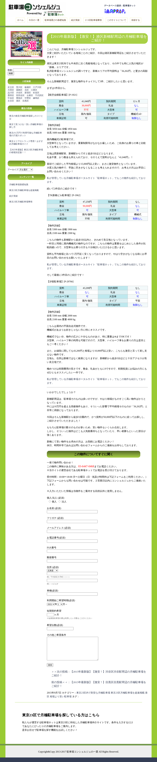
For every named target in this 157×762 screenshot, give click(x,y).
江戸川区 (37, 87)
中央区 (11, 98)
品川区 (11, 93)
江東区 (34, 90)
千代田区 (39, 95)
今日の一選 (34, 20)
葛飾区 (19, 90)
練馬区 (36, 98)
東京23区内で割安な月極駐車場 (93, 697)
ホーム (20, 20)
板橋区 (28, 87)
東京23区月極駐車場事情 (20, 202)
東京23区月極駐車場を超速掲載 (24, 190)
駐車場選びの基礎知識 (55, 20)
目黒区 (25, 101)
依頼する (135, 20)
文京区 (11, 101)
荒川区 (19, 87)
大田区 (11, 90)
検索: (10, 70)
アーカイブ (13, 169)
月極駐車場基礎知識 (18, 184)
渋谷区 (19, 93)
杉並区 (36, 93)
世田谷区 (20, 95)
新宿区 (28, 93)
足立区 (11, 87)
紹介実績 (75, 20)
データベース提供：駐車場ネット (120, 6)
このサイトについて (116, 20)
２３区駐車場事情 (93, 20)
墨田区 (11, 95)
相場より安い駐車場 (61, 701)
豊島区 (19, 98)
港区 (18, 101)
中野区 (28, 98)
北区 (27, 90)
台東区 (30, 95)
